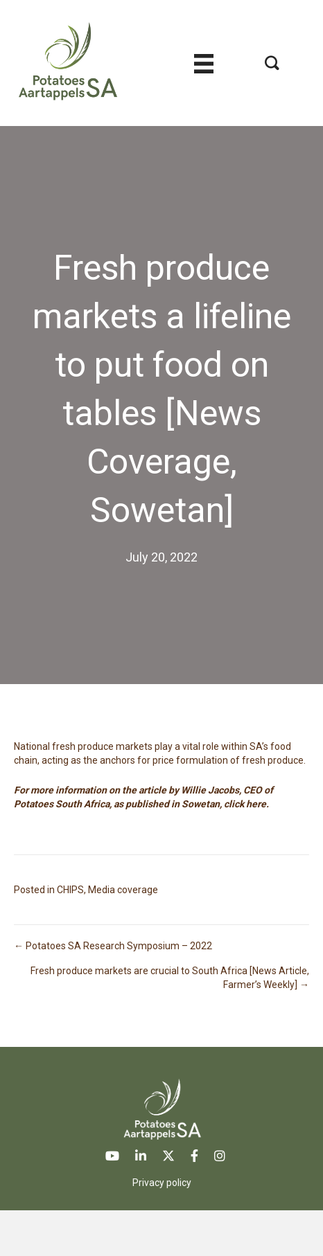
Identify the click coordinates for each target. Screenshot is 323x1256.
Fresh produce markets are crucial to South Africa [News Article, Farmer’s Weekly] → (169, 977)
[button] (272, 62)
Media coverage (123, 889)
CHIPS (70, 889)
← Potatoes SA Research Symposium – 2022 (113, 945)
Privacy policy (161, 1182)
